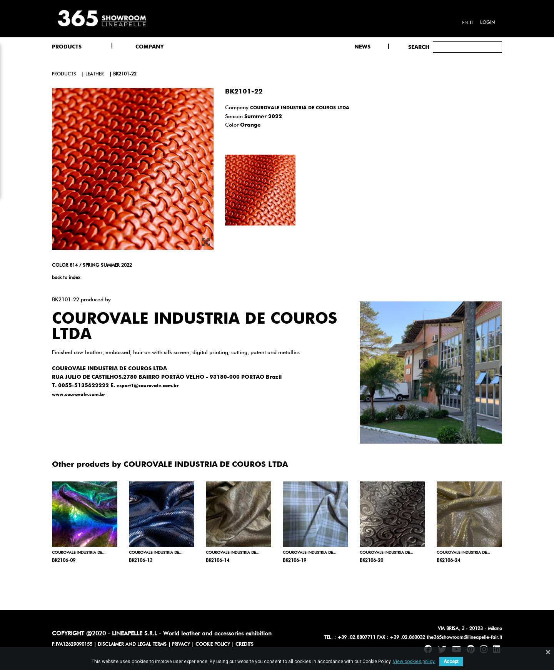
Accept (451, 661)
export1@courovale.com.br (148, 386)
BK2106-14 (217, 560)
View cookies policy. (414, 661)
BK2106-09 (63, 560)
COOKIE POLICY (212, 644)
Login (487, 22)
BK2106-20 (371, 560)
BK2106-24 (448, 560)
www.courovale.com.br (78, 395)
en (465, 23)
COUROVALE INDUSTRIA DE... (78, 553)
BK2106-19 (294, 560)
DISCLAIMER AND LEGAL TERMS (132, 644)
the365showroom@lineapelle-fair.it (464, 637)
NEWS (362, 47)
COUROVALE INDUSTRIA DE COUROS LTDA (299, 108)
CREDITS (244, 644)
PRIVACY (181, 644)
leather (94, 74)
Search (418, 47)
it (471, 23)
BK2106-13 (140, 560)
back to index (66, 278)
